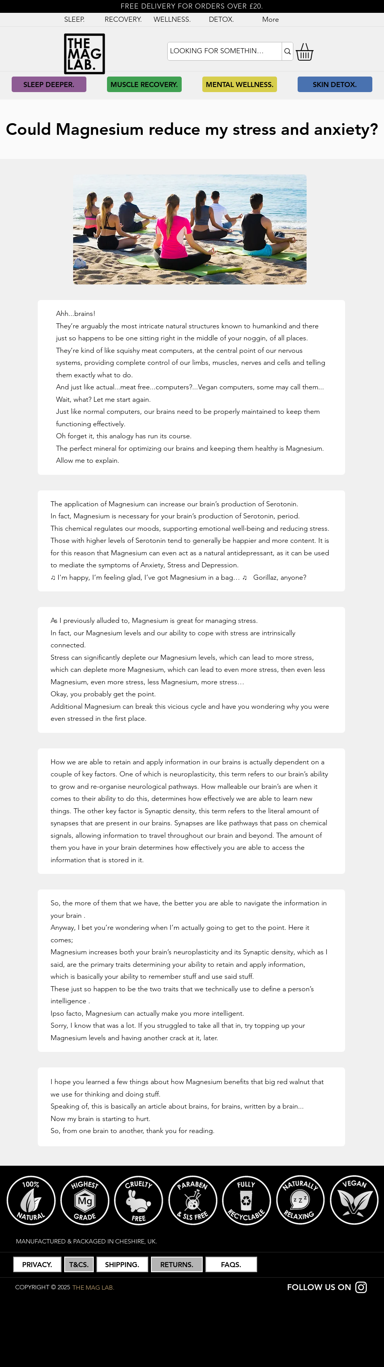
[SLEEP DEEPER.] (49, 84)
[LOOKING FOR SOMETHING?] (217, 51)
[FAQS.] (231, 1264)
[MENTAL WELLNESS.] (239, 84)
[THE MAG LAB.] (93, 1287)
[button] (315, 52)
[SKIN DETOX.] (335, 84)
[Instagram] (361, 1287)
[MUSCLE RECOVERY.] (144, 84)
